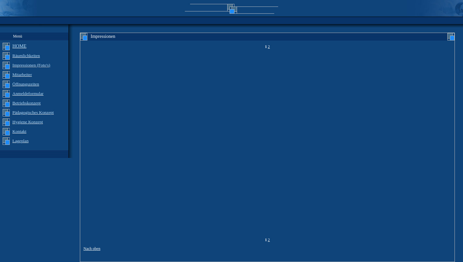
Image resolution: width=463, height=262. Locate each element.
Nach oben (91, 248)
